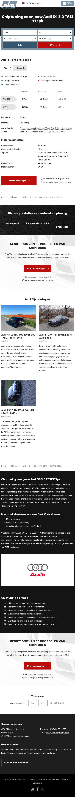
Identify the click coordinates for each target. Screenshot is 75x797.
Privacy (65, 779)
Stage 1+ (20, 68)
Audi (33, 703)
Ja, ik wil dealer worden (16, 762)
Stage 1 (7, 68)
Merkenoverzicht (17, 703)
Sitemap (31, 779)
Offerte (53, 45)
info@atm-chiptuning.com (57, 733)
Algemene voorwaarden (48, 779)
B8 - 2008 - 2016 (57, 703)
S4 (42, 703)
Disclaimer (37, 783)
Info (20, 45)
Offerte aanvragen (17, 180)
